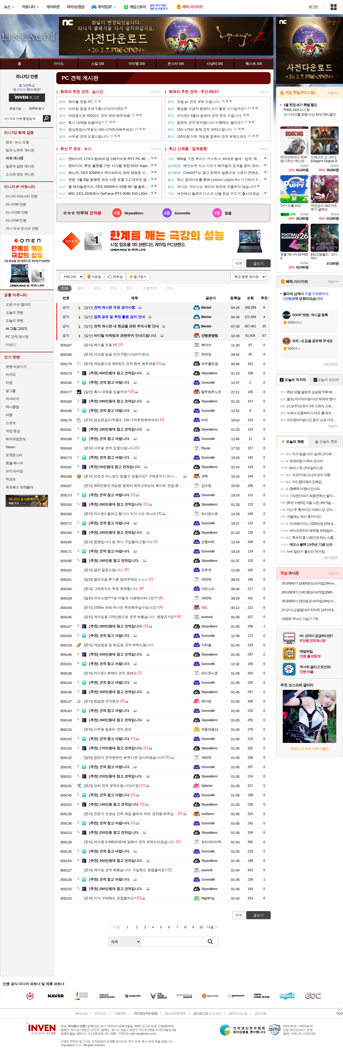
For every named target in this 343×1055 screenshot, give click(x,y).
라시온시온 (209, 514)
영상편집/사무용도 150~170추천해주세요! (121, 420)
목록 (238, 263)
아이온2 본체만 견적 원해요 (110, 673)
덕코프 (11, 479)
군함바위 (208, 542)
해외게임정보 (16, 439)
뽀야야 (206, 345)
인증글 (96, 277)
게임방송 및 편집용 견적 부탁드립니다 (118, 645)
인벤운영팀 (209, 336)
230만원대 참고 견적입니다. (116, 776)
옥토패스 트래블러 (19, 487)
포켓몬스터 (14, 455)
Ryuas (205, 448)
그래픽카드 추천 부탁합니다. (111, 589)
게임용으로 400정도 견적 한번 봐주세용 (120, 364)
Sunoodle (208, 382)
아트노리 (208, 589)
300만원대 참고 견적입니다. (116, 654)
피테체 (206, 579)
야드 (204, 607)
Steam (10, 447)
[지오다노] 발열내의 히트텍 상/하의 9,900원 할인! (310, 610)
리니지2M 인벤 (17, 212)
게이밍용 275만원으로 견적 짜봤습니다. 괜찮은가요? (130, 617)
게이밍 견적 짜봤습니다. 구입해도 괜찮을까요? (125, 870)
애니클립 (12, 407)
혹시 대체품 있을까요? (106, 392)
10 (201, 927)
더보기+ (156, 91)
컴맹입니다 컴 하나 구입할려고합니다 (118, 542)
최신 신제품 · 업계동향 (188, 149)
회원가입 (15, 108)
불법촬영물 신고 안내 (207, 1013)
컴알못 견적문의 (101, 701)
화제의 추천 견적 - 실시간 (81, 91)
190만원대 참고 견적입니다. (116, 429)
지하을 (206, 645)
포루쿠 (206, 570)
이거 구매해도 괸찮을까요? (110, 898)
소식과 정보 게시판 (20, 174)
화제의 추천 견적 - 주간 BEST (194, 91)
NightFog (207, 898)
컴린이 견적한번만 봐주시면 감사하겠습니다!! (124, 757)
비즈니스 (100, 1013)
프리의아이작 (211, 842)
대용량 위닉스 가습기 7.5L (300, 619)
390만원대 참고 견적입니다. (116, 720)
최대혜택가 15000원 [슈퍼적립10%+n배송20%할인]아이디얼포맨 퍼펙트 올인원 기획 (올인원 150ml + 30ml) (310, 583)
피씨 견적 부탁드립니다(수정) (112, 786)
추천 (113, 288)
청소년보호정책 (175, 1013)
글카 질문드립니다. (104, 570)
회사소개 (81, 1013)
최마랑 (206, 701)
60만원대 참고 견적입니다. (115, 467)
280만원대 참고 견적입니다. (116, 626)
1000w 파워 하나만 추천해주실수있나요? (121, 607)
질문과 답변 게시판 (20, 166)
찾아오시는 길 (238, 1013)
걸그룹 (11, 390)
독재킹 (206, 354)
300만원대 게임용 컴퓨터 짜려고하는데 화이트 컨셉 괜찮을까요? (139, 486)
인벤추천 (150, 288)
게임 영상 (13, 431)
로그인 (313, 7)
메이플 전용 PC (101, 345)
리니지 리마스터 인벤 (22, 196)
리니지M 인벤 (16, 204)
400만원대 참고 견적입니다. (116, 373)
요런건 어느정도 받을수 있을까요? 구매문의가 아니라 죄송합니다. (140, 476)
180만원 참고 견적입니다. (114, 561)
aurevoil (206, 617)
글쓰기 (258, 263)
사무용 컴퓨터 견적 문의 (108, 729)
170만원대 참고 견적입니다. (116, 748)
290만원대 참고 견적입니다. (116, 401)
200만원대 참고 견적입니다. (116, 692)
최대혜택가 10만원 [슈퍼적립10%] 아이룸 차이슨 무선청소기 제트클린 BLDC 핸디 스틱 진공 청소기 (310, 601)
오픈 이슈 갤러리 (18, 304)
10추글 (118, 277)
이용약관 (120, 1013)
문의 (97, 288)
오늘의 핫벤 (14, 312)
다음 (210, 927)
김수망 (206, 486)
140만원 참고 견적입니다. (114, 804)
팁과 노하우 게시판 (20, 150)
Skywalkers (209, 373)
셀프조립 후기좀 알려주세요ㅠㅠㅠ (116, 579)
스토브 (11, 423)
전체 (64, 288)
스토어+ (333, 93)
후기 (129, 288)
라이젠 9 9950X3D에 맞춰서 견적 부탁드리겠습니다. (129, 842)
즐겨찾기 (140, 277)
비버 (204, 420)
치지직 (11, 374)
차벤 (9, 382)
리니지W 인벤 (16, 220)
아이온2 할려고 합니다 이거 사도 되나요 (120, 514)
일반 (80, 288)
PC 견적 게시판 (17, 336)
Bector (206, 307)
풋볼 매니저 (14, 463)
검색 (47, 118)
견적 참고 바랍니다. (109, 382)
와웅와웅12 (209, 729)
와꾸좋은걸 (209, 364)
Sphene (206, 786)
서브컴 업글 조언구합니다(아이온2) (116, 354)
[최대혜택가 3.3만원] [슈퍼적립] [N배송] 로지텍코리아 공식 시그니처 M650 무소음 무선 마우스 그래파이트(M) (310, 592)
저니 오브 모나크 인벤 (22, 228)
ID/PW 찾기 (36, 108)
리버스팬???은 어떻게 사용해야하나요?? (121, 598)
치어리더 (12, 399)
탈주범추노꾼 (211, 392)
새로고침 (329, 364)
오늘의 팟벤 (14, 320)
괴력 (204, 476)
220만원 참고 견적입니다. (114, 832)
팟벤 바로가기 (16, 366)
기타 (169, 288)
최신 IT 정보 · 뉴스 (75, 149)
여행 (9, 415)
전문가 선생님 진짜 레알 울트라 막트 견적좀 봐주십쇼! (131, 814)
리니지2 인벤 (27, 76)
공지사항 (260, 1013)
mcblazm (207, 814)
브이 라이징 (14, 471)
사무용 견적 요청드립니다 (109, 448)
